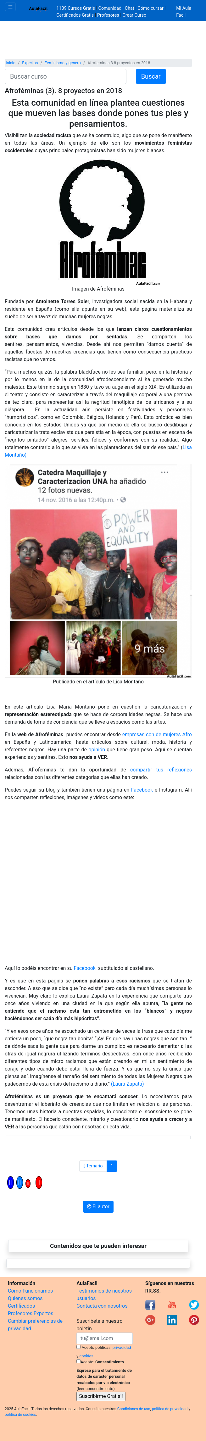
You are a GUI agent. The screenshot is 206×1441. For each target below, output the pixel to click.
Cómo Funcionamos (30, 1291)
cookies (86, 1356)
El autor (98, 1207)
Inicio (10, 62)
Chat (129, 8)
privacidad (122, 1347)
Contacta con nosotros (101, 1306)
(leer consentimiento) (95, 1388)
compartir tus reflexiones (161, 770)
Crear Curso (134, 15)
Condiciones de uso (133, 1409)
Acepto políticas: (97, 1347)
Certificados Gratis (75, 15)
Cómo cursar (150, 8)
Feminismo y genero (63, 62)
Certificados (21, 1306)
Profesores (108, 15)
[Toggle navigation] (10, 7)
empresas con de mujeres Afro (157, 734)
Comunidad (110, 8)
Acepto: (87, 1362)
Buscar (151, 76)
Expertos (30, 62)
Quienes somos (25, 1298)
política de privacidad (169, 1409)
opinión (96, 750)
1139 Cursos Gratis (76, 8)
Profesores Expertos (30, 1313)
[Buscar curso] (65, 76)
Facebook (141, 790)
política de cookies (20, 1414)
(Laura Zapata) (127, 1084)
